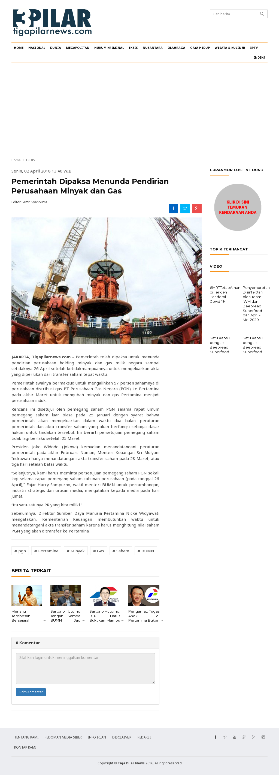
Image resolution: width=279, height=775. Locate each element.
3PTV (254, 48)
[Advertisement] (139, 110)
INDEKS (259, 57)
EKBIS (133, 48)
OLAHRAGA (176, 48)
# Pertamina (46, 550)
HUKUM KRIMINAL (109, 48)
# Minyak (76, 550)
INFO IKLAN (97, 737)
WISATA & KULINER (230, 48)
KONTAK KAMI (25, 747)
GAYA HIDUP (200, 48)
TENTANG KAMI (26, 737)
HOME (18, 48)
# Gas (98, 550)
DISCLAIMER (121, 737)
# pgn (20, 550)
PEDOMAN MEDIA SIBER (63, 737)
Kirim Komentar (31, 692)
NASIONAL (36, 48)
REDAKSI (144, 737)
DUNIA (55, 48)
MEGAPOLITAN (77, 48)
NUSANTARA (153, 48)
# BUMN (146, 550)
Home (16, 160)
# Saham (121, 550)
